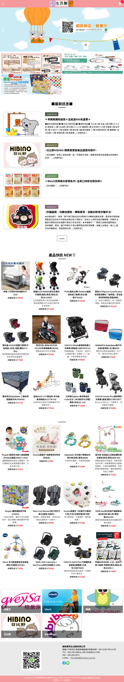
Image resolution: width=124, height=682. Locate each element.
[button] (61, 49)
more (62, 238)
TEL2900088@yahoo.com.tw (82, 657)
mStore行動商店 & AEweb (91, 677)
